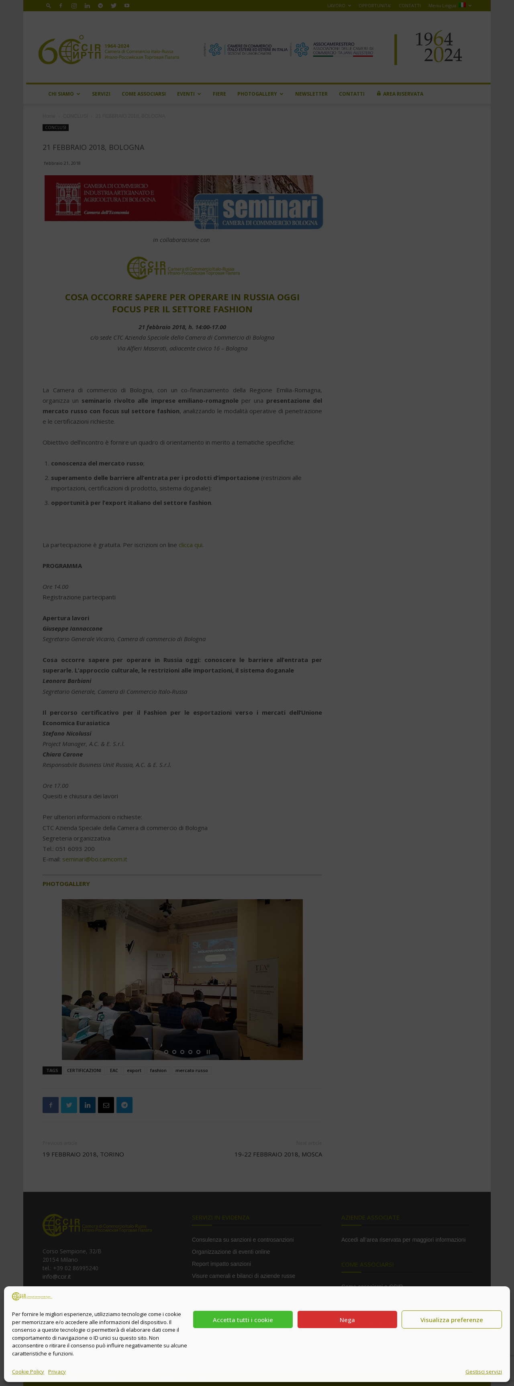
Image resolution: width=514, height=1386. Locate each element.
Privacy (57, 1371)
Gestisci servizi (483, 1371)
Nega (347, 1320)
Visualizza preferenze (451, 1320)
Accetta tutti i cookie (243, 1320)
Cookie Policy (28, 1371)
